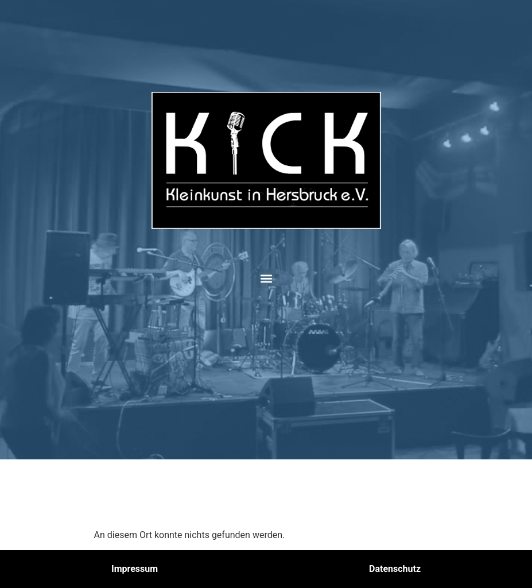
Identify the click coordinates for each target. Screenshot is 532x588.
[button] (266, 278)
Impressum (134, 568)
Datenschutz (395, 568)
